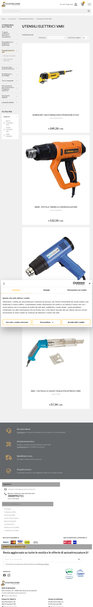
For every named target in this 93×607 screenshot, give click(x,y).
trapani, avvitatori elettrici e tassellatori (6, 34)
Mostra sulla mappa (11, 575)
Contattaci (20, 433)
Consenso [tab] (16, 290)
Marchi (6, 117)
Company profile (46, 494)
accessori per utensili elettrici (8, 68)
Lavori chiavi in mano (48, 499)
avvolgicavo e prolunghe (7, 74)
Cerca (89, 11)
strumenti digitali (5, 96)
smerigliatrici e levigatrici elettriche (7, 43)
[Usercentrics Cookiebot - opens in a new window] (75, 283)
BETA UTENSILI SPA (9, 123)
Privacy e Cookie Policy (62, 597)
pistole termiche (9, 56)
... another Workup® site (10, 600)
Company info (48, 597)
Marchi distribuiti (47, 502)
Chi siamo (44, 491)
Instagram (7, 555)
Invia (80, 539)
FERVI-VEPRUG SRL (9, 129)
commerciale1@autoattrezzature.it (20, 492)
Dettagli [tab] (46, 290)
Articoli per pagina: (74, 37)
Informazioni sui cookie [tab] (77, 290)
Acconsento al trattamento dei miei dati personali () (25, 544)
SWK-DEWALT (9, 135)
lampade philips (8, 102)
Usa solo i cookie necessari (17, 322)
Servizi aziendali (46, 497)
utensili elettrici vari (8, 51)
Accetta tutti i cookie (76, 322)
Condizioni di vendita (48, 510)
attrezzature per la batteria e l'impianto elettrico (8, 88)
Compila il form (21, 448)
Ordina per (42, 37)
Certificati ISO (46, 505)
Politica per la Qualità (48, 508)
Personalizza (46, 322)
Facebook (3, 555)
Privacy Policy (42, 544)
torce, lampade (7, 81)
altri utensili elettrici (8, 60)
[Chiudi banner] (89, 283)
